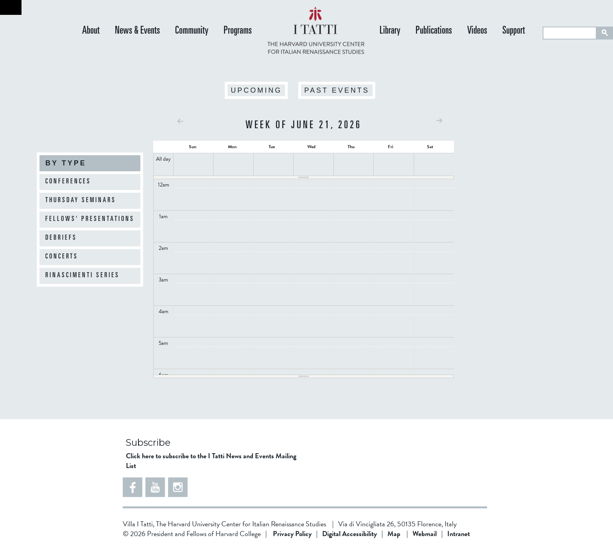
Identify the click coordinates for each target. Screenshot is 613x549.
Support (513, 31)
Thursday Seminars (80, 200)
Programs (238, 31)
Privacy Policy (292, 533)
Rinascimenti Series (82, 275)
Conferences (68, 181)
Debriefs (61, 238)
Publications (434, 31)
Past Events (336, 90)
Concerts (61, 256)
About (91, 31)
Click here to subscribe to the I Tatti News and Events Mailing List (211, 460)
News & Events (137, 31)
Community (191, 31)
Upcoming (256, 90)
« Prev (180, 121)
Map (393, 533)
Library (390, 31)
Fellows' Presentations (89, 219)
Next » (439, 120)
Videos (477, 31)
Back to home (11, 7)
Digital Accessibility (349, 533)
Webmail (424, 533)
